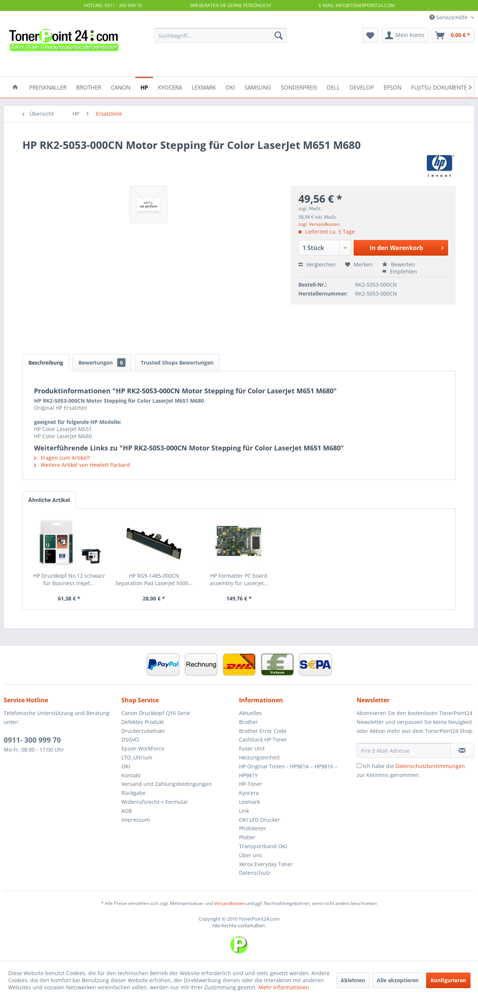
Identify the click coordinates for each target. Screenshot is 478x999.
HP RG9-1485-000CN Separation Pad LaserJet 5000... (154, 579)
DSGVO (130, 739)
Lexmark (249, 801)
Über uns (250, 855)
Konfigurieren (448, 980)
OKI (125, 766)
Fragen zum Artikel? (62, 457)
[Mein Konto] (405, 35)
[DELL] (333, 87)
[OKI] (230, 87)
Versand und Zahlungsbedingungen (166, 783)
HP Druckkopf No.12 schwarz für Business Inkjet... (69, 579)
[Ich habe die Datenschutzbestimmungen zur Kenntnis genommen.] (359, 765)
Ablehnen (353, 980)
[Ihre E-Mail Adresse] (404, 750)
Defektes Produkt (142, 721)
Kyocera (249, 792)
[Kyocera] (170, 87)
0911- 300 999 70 (32, 740)
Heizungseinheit (259, 757)
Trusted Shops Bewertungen (177, 362)
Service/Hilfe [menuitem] (449, 17)
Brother (248, 721)
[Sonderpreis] (299, 87)
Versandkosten (229, 903)
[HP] (144, 87)
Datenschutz (254, 872)
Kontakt (130, 775)
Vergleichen (317, 264)
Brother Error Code (262, 730)
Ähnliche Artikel (49, 499)
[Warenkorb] (453, 35)
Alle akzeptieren (398, 980)
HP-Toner (250, 783)
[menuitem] (220, 35)
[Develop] (362, 87)
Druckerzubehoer (143, 730)
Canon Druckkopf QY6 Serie (155, 713)
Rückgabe (133, 792)
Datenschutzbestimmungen (430, 765)
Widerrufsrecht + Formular (154, 801)
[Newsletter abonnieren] (462, 750)
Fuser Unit (252, 748)
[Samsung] (258, 87)
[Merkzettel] (370, 35)
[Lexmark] (204, 87)
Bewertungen (101, 362)
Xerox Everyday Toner (266, 864)
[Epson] (392, 87)
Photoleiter (252, 828)
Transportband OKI (263, 846)
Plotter (247, 837)
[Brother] (88, 87)
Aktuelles (250, 713)
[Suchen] (278, 35)
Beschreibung (45, 362)
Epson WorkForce (142, 748)
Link (244, 810)
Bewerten (398, 264)
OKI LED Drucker (259, 819)
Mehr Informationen (283, 987)
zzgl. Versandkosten (319, 224)
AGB (126, 810)
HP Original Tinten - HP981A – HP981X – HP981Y (288, 771)
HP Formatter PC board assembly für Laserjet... (239, 579)
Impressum (135, 819)
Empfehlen (399, 271)
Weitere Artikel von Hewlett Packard (82, 464)
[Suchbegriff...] (220, 35)
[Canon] (120, 87)
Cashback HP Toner (263, 739)
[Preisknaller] (47, 87)
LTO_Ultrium (136, 757)
